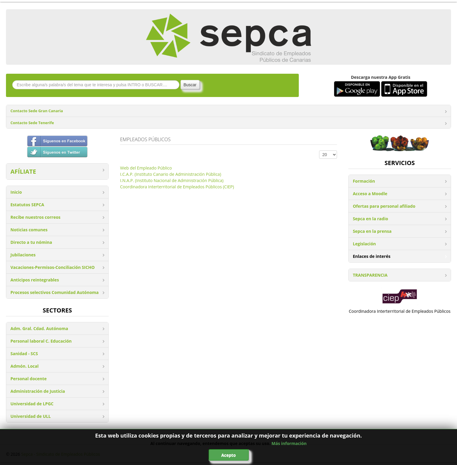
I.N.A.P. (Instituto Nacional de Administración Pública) (171, 180)
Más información (289, 443)
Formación (364, 181)
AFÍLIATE (23, 171)
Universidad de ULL (30, 416)
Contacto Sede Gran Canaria (36, 110)
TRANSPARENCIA (370, 275)
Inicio (16, 192)
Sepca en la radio (370, 218)
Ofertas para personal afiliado (384, 206)
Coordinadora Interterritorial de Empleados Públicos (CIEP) (177, 187)
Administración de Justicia (37, 391)
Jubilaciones (23, 255)
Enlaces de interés (371, 256)
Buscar (190, 84)
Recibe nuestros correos (35, 217)
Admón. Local (24, 366)
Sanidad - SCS (24, 353)
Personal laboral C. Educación (41, 341)
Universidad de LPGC (31, 404)
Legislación (364, 244)
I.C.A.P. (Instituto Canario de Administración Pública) (170, 174)
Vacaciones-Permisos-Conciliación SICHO (52, 267)
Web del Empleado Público (146, 168)
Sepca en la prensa (372, 231)
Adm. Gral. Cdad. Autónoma (39, 328)
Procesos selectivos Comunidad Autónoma (54, 292)
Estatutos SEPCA (27, 204)
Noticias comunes (28, 229)
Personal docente (28, 378)
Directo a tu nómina (31, 242)
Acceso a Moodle (370, 193)
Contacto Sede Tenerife (32, 122)
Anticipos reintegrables (34, 280)
